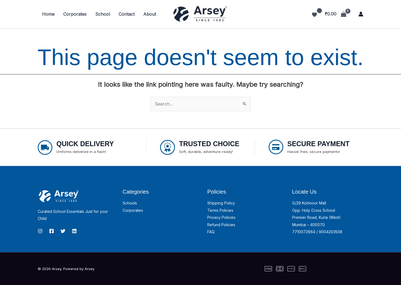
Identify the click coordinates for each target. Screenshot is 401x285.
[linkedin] (74, 231)
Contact (127, 14)
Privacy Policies (221, 217)
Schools (130, 203)
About (149, 14)
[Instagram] (40, 231)
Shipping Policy (221, 203)
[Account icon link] (360, 14)
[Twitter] (63, 231)
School (102, 14)
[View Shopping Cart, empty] (335, 14)
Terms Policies (220, 210)
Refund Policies (221, 224)
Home (48, 14)
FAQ (211, 231)
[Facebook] (51, 231)
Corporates (75, 14)
